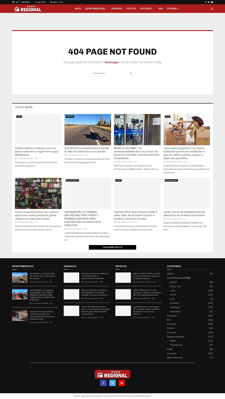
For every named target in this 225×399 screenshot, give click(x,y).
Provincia (116, 8)
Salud (168, 116)
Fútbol (19, 116)
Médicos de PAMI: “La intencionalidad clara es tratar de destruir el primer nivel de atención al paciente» (136, 153)
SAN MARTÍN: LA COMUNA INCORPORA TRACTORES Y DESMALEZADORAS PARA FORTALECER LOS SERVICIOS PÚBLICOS (82, 218)
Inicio (78, 8)
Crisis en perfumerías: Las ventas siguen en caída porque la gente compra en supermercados (36, 215)
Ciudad (118, 180)
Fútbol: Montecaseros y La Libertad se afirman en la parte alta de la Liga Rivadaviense (147, 292)
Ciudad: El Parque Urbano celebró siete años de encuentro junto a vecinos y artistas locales (135, 215)
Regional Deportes (176, 337)
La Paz (173, 295)
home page (111, 62)
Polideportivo (176, 345)
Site (121, 326)
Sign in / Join (56, 2)
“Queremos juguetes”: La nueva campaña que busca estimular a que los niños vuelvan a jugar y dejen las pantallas (184, 153)
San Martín (175, 307)
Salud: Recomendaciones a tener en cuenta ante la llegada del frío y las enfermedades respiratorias (95, 310)
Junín (172, 290)
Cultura (170, 274)
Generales (172, 316)
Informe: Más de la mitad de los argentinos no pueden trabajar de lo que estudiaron (94, 292)
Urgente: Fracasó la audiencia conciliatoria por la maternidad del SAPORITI (95, 276)
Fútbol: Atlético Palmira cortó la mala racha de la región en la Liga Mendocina (36, 152)
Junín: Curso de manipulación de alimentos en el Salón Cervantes (184, 213)
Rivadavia (174, 303)
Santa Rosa (175, 311)
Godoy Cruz (175, 286)
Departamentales (95, 8)
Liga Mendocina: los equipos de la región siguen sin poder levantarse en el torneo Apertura (146, 310)
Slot (117, 326)
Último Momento (175, 357)
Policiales (146, 8)
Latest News (24, 107)
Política (131, 8)
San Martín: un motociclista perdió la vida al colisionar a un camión (86, 150)
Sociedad (172, 8)
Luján (172, 299)
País (160, 8)
